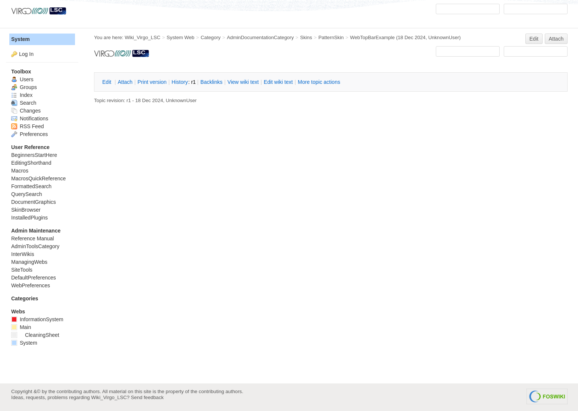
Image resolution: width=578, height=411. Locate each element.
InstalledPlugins (29, 218)
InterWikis (22, 254)
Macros (19, 171)
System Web (180, 37)
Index (21, 95)
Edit (533, 39)
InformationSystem (37, 319)
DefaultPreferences (33, 278)
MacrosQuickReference (38, 178)
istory (180, 82)
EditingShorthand (31, 163)
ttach (125, 82)
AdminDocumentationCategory (260, 37)
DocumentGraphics (33, 202)
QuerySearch (26, 194)
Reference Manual (32, 238)
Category (211, 37)
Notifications (29, 118)
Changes (26, 111)
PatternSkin (331, 37)
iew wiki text (243, 82)
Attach (556, 39)
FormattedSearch (31, 186)
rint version (152, 82)
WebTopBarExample (372, 37)
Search (23, 103)
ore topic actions (319, 82)
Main (21, 327)
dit (107, 82)
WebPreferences (30, 285)
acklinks (211, 82)
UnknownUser (443, 37)
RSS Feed (27, 126)
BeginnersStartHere (34, 155)
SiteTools (21, 270)
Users (22, 79)
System (20, 39)
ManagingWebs (29, 262)
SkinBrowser (26, 210)
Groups (24, 87)
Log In (26, 54)
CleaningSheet (35, 335)
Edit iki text (278, 82)
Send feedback (147, 397)
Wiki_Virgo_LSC (142, 37)
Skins (306, 37)
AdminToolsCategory (35, 246)
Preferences (29, 134)
